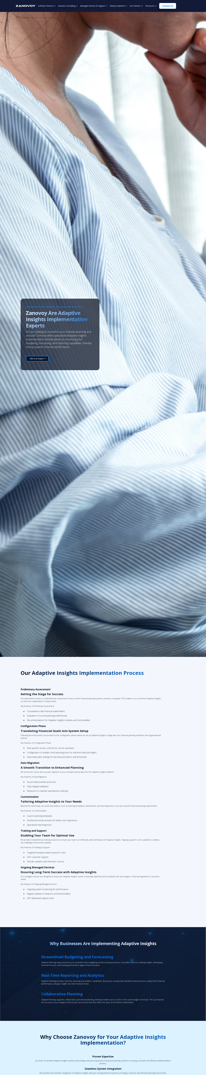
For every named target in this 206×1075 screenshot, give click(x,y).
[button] (47, 6)
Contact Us (167, 5)
